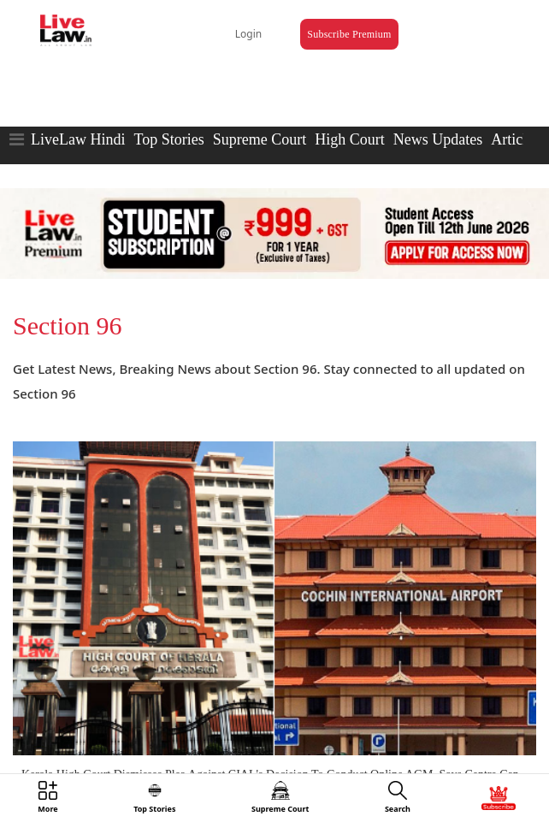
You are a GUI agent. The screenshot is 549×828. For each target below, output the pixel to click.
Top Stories (168, 139)
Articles (515, 139)
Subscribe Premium (349, 34)
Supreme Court (260, 139)
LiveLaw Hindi (78, 139)
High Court (350, 139)
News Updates (437, 139)
